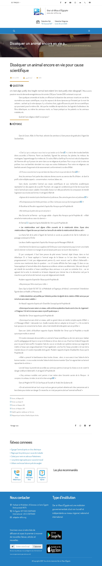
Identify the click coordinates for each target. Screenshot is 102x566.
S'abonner (37, 546)
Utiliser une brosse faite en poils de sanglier (26, 463)
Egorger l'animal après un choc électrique (25, 449)
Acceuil (51, 45)
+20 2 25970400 (29, 514)
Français (15, 2)
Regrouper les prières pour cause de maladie (26, 453)
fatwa (59, 45)
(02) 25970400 (30, 511)
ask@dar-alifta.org (19, 517)
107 (22, 511)
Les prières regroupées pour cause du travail (26, 460)
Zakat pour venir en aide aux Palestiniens (25, 456)
